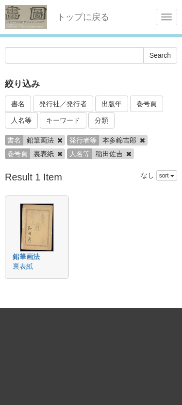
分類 (101, 120)
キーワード (63, 120)
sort (166, 175)
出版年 (111, 104)
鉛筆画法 (26, 256)
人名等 (21, 120)
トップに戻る (83, 17)
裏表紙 (23, 266)
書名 (18, 104)
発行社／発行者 (63, 104)
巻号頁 (146, 104)
